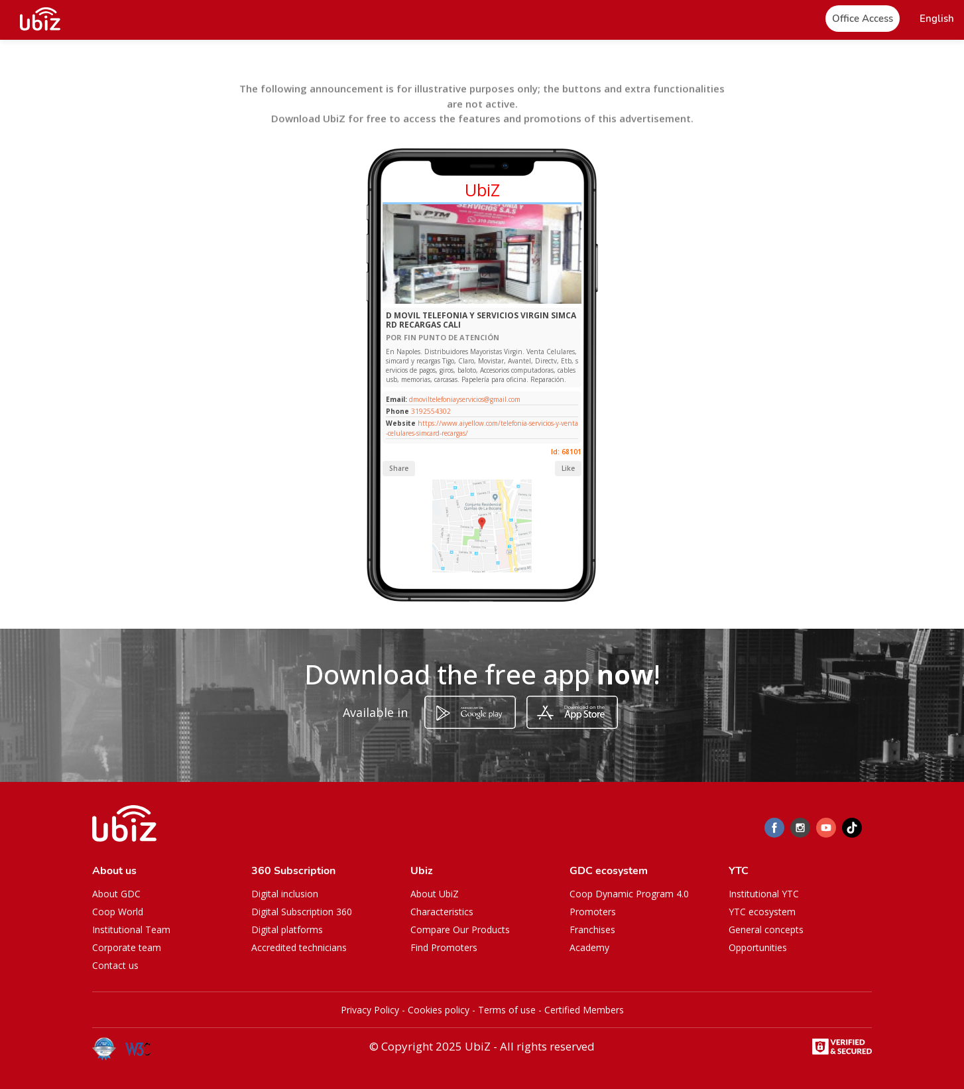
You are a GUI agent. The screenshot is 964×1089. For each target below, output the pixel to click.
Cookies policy (438, 1009)
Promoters (593, 911)
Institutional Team (131, 929)
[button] (937, 19)
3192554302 (431, 411)
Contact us (115, 965)
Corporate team (126, 947)
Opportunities (758, 947)
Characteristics (441, 911)
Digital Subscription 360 (301, 911)
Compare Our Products (460, 929)
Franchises (592, 929)
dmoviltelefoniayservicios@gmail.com (463, 399)
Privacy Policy (370, 1009)
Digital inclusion (284, 893)
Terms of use (507, 1009)
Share (398, 468)
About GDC (116, 893)
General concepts (766, 929)
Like (568, 468)
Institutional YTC (764, 893)
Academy (589, 947)
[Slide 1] (464, 300)
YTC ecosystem (762, 911)
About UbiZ (434, 893)
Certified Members (584, 1009)
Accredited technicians (299, 947)
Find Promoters (443, 947)
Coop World (117, 911)
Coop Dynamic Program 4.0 (629, 893)
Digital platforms (287, 929)
